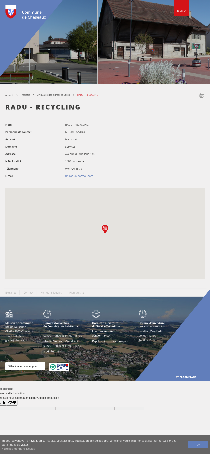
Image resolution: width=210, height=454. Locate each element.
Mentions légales (51, 292)
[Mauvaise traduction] (12, 403)
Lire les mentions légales (19, 449)
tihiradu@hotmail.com (79, 176)
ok (198, 445)
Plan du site (76, 292)
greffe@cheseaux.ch (17, 340)
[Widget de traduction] (25, 366)
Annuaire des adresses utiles (53, 94)
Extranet (10, 292)
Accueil (9, 95)
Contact (28, 292)
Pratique (25, 94)
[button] (105, 229)
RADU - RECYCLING (87, 94)
